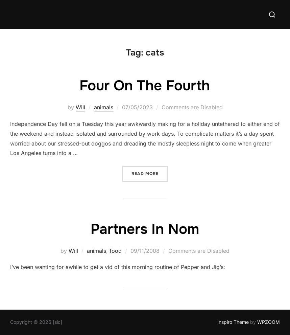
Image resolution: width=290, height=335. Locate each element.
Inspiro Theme (233, 322)
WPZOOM (268, 322)
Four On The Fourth (144, 85)
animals (103, 107)
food (116, 250)
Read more (149, 173)
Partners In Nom (145, 229)
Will (80, 107)
